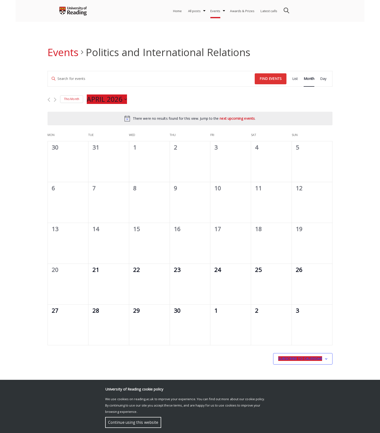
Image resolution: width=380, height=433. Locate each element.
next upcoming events (237, 118)
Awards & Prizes (242, 11)
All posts (194, 11)
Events (215, 11)
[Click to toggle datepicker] (107, 99)
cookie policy (254, 399)
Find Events (271, 78)
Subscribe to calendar (300, 358)
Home (177, 11)
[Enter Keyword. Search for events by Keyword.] (151, 78)
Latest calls (269, 11)
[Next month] (55, 99)
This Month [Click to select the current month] (71, 99)
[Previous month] (49, 99)
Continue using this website (133, 422)
